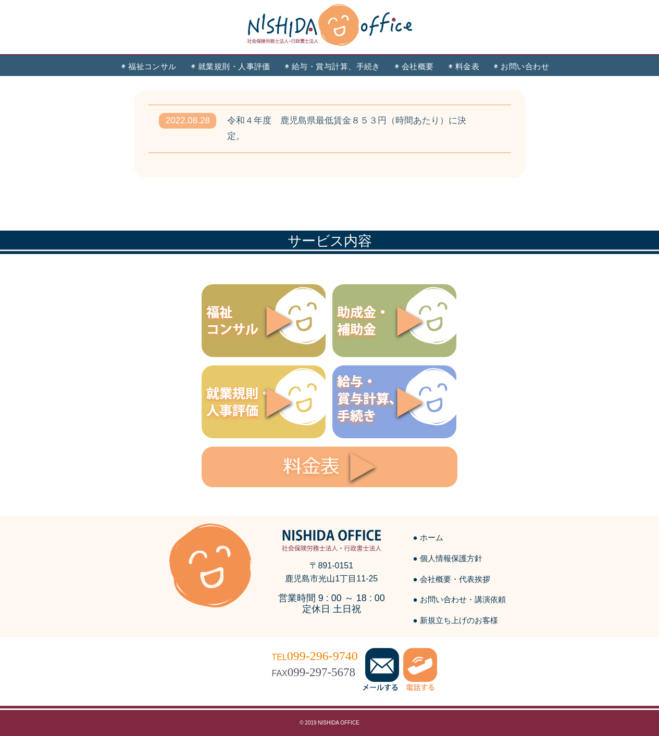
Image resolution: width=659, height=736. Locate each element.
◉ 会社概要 (414, 66)
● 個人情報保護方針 (447, 558)
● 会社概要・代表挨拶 (451, 579)
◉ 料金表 (464, 66)
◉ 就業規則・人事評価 (230, 66)
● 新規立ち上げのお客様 (455, 620)
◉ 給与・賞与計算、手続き (332, 66)
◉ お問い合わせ (521, 66)
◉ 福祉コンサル (149, 66)
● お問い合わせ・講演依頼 (459, 599)
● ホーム (428, 537)
